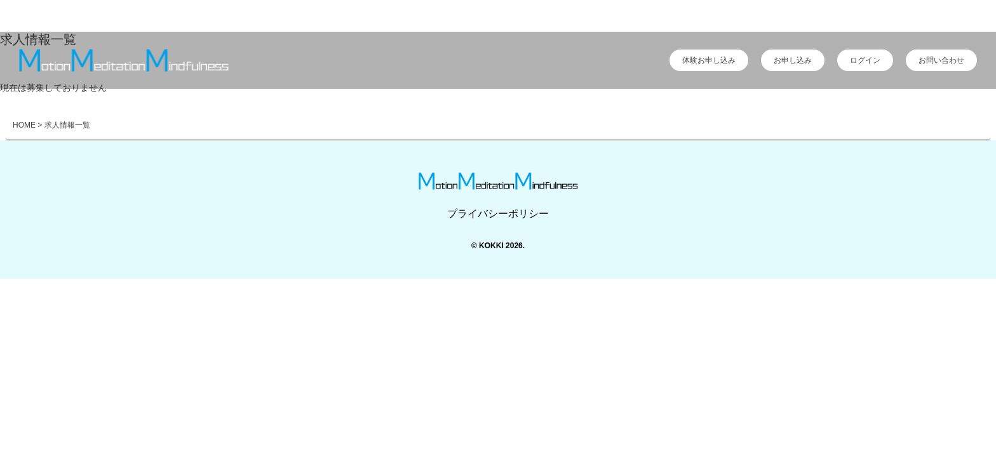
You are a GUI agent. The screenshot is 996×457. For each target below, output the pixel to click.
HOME (24, 125)
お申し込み (793, 60)
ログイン (865, 60)
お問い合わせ (941, 60)
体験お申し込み (709, 60)
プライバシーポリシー (498, 214)
